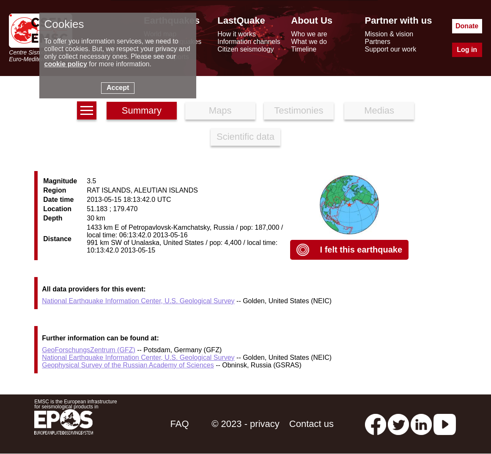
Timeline (303, 49)
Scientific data (245, 136)
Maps (220, 110)
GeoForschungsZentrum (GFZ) (88, 349)
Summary (142, 110)
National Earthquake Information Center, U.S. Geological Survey (138, 300)
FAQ (179, 424)
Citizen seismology (245, 49)
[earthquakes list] (86, 110)
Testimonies (298, 110)
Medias (379, 110)
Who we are (309, 34)
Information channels (248, 41)
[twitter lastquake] (398, 424)
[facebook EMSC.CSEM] (375, 424)
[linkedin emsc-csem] (421, 424)
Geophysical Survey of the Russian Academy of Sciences (128, 365)
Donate (466, 26)
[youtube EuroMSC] (444, 424)
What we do (308, 41)
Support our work (390, 49)
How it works (236, 34)
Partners (377, 41)
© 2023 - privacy (245, 424)
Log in (467, 49)
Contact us (311, 424)
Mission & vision (389, 34)
